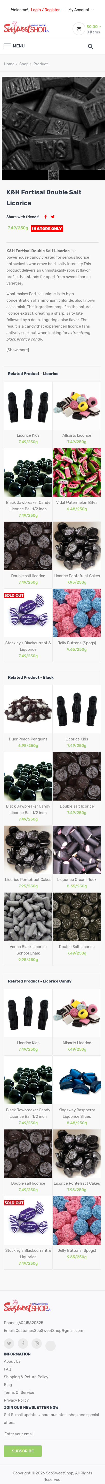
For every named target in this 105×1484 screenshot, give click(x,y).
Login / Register (45, 10)
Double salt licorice (28, 576)
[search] (91, 47)
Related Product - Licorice (33, 373)
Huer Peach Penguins (28, 739)
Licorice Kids (28, 435)
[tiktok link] (50, 1346)
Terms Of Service (19, 1392)
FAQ (7, 1369)
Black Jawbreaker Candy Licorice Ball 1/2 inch (28, 505)
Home (9, 64)
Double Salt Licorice (77, 946)
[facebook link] (23, 1343)
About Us (12, 1361)
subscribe (23, 1451)
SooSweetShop (59, 1473)
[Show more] (17, 350)
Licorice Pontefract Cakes (77, 576)
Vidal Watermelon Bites (77, 502)
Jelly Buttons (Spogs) (77, 643)
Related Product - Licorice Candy (39, 981)
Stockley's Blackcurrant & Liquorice (28, 646)
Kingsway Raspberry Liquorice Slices (77, 1113)
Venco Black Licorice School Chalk (28, 950)
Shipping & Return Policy (26, 1377)
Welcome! (19, 10)
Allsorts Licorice (76, 435)
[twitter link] (9, 1343)
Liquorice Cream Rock (76, 879)
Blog (8, 1384)
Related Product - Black (31, 677)
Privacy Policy (16, 1400)
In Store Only (47, 229)
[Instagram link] (36, 1343)
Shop (24, 64)
